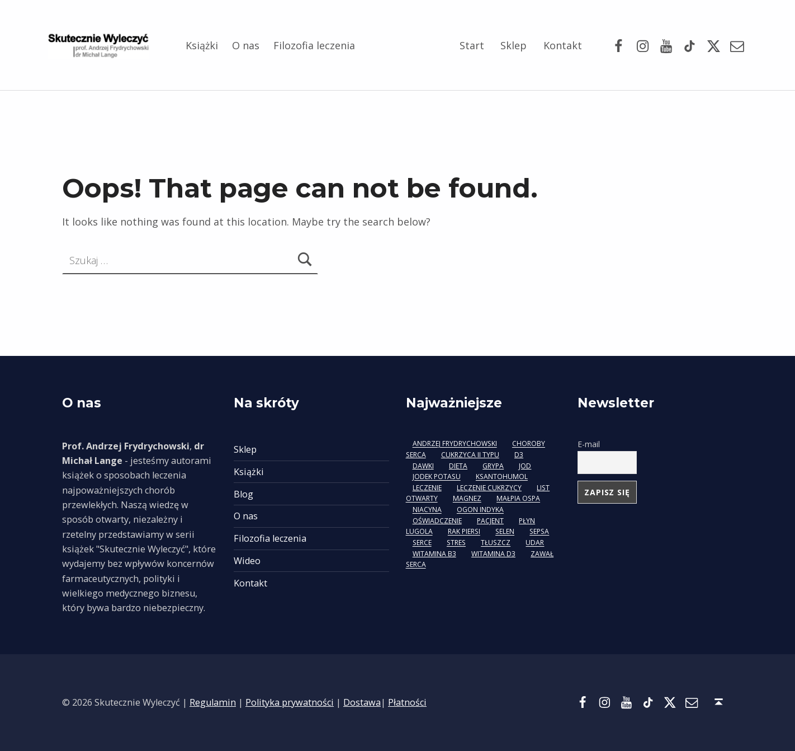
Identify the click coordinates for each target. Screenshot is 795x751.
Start (472, 45)
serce (422, 543)
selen (504, 532)
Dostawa (362, 702)
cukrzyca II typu (470, 454)
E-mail (589, 444)
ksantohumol (502, 477)
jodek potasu (437, 477)
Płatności (407, 702)
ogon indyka (480, 510)
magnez (467, 499)
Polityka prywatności (289, 702)
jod (525, 466)
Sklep (513, 45)
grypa (493, 466)
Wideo (247, 561)
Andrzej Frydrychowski (455, 444)
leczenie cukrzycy (489, 487)
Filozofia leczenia (314, 45)
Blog (243, 494)
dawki (423, 466)
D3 (518, 454)
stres (456, 543)
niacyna (427, 510)
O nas (245, 45)
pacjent (490, 520)
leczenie (427, 487)
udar (535, 543)
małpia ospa (518, 499)
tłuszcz (495, 543)
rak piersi (464, 532)
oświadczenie (437, 520)
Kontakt (562, 45)
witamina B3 (434, 553)
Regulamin (213, 702)
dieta (458, 466)
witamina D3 (493, 553)
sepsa (539, 532)
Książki (202, 45)
